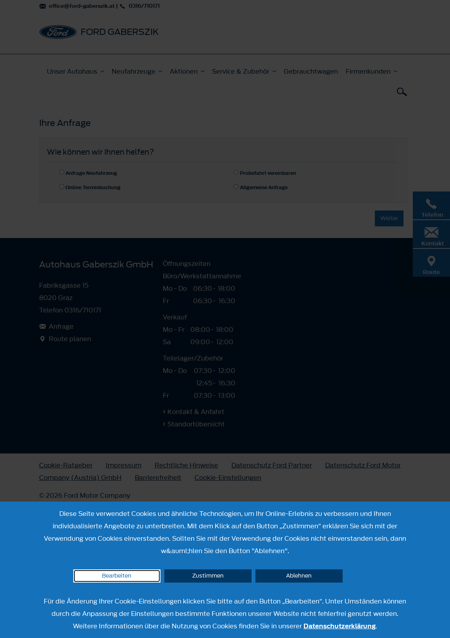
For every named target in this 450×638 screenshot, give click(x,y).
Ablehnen (299, 576)
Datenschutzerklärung (339, 626)
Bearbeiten (116, 576)
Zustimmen (208, 576)
